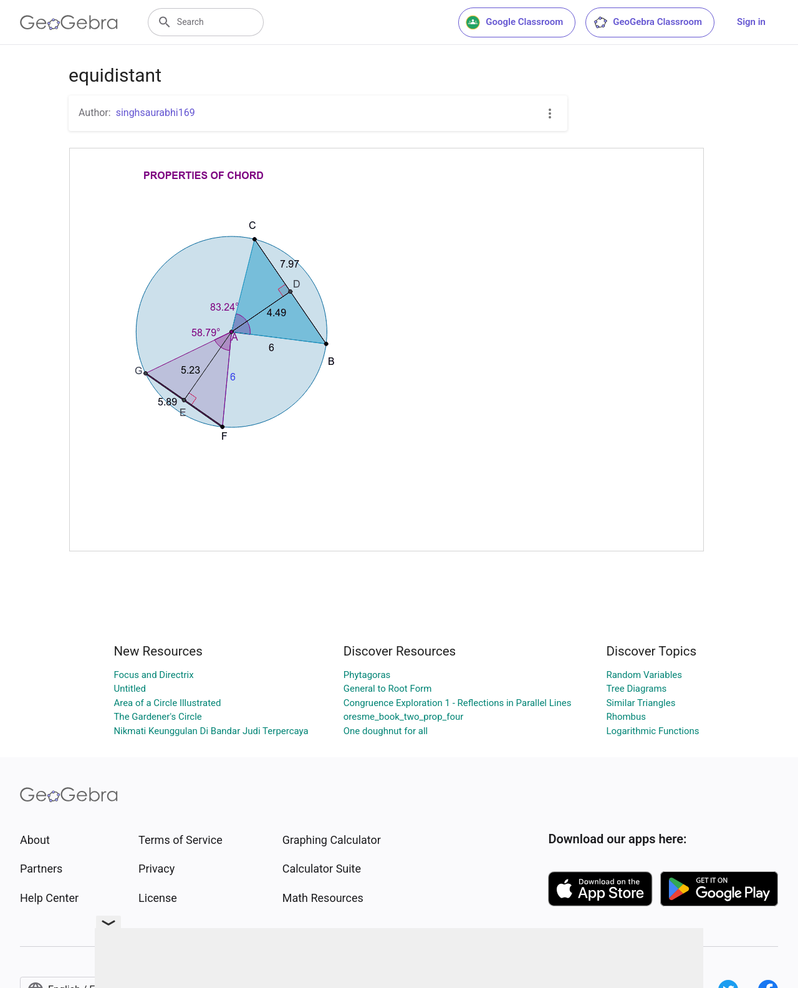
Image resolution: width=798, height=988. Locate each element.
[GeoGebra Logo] (69, 22)
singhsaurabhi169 (155, 113)
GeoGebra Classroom (647, 22)
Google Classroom (514, 22)
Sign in (751, 21)
